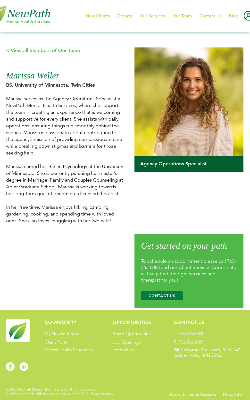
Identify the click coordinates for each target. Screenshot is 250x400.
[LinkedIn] (23, 366)
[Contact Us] (162, 295)
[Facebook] (10, 366)
